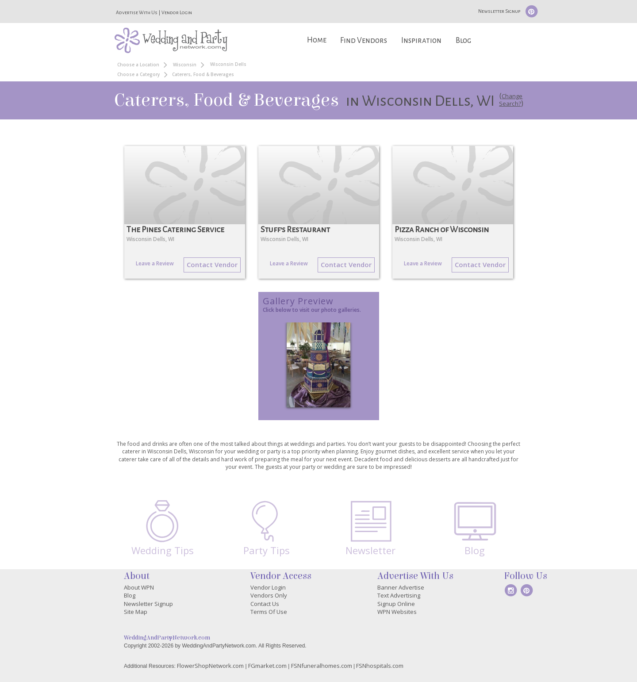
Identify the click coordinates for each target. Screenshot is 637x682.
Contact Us (264, 604)
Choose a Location (138, 64)
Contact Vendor (212, 264)
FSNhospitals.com (379, 666)
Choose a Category (138, 74)
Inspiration (421, 40)
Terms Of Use (268, 612)
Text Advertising (398, 595)
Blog (463, 40)
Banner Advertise (400, 587)
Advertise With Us (136, 12)
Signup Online (396, 604)
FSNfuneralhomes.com (321, 666)
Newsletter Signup (499, 11)
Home (316, 40)
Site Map (135, 612)
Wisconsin (184, 64)
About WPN (139, 587)
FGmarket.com (267, 666)
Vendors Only (268, 595)
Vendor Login (176, 12)
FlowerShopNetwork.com (210, 666)
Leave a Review (155, 263)
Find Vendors (363, 40)
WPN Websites (397, 612)
